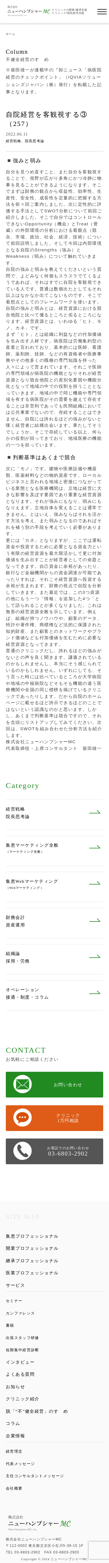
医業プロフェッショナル (32, 1273)
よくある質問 (20, 1374)
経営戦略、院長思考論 (25, 141)
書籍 (10, 1325)
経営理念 (14, 1451)
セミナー (14, 1301)
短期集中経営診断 (22, 1350)
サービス (15, 1285)
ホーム (10, 34)
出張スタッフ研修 (22, 1338)
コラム (13, 1423)
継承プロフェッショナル (32, 1260)
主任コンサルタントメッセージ (35, 1476)
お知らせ (15, 1386)
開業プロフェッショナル (32, 1248)
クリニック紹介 (23, 1399)
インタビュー (20, 1362)
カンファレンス (20, 1313)
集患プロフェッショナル (32, 1236)
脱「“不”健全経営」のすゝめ (37, 1411)
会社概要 (14, 1488)
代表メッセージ (20, 1464)
